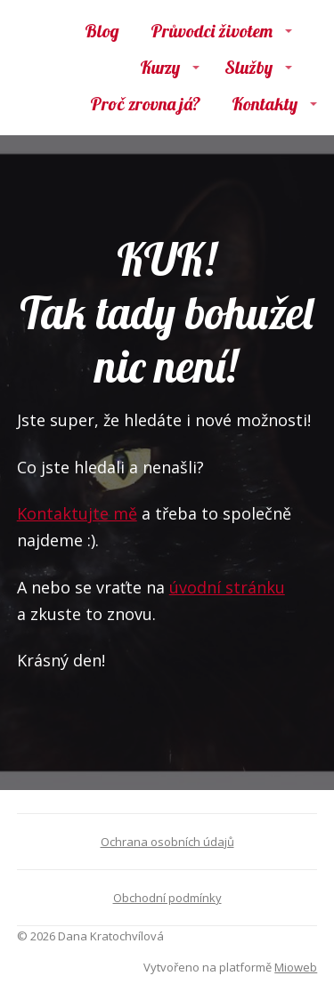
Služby (248, 67)
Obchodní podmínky (167, 898)
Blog (102, 31)
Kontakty (264, 104)
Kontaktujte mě (77, 513)
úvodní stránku (227, 587)
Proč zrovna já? (145, 104)
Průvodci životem (212, 31)
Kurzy (160, 67)
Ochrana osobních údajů (167, 842)
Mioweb (295, 967)
